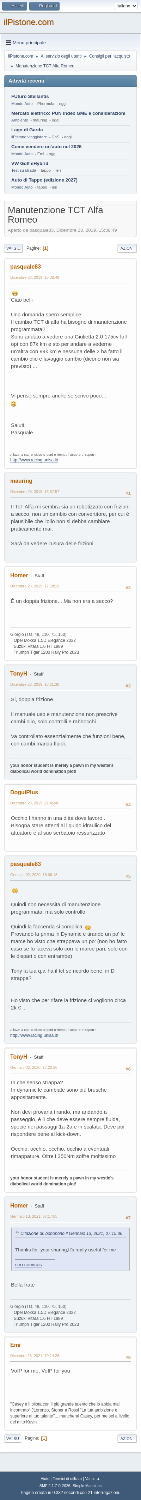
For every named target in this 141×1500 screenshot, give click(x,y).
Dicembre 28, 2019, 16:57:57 (34, 491)
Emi (15, 1345)
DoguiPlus (24, 792)
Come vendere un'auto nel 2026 (46, 146)
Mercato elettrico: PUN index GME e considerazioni (68, 113)
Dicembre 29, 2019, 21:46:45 (34, 803)
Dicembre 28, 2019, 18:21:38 (34, 684)
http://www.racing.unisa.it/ (34, 460)
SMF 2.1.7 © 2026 (54, 1485)
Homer (19, 575)
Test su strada (23, 170)
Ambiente (19, 120)
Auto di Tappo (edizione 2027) (44, 180)
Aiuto (45, 1478)
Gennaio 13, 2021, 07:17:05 (33, 1216)
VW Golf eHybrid (29, 163)
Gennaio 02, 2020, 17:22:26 (33, 1067)
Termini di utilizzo (67, 1478)
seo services (28, 1264)
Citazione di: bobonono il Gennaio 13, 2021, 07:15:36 (71, 1233)
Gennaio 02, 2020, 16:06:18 (33, 875)
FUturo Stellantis (30, 96)
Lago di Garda (27, 129)
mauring (21, 481)
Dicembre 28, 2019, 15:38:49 (34, 277)
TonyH (18, 674)
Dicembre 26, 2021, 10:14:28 (34, 1356)
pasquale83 (25, 267)
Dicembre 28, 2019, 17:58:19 (34, 586)
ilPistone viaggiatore (29, 137)
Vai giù (13, 248)
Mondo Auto (21, 103)
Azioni (127, 248)
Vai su (12, 1438)
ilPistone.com (29, 22)
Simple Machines (87, 1485)
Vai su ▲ (92, 1478)
